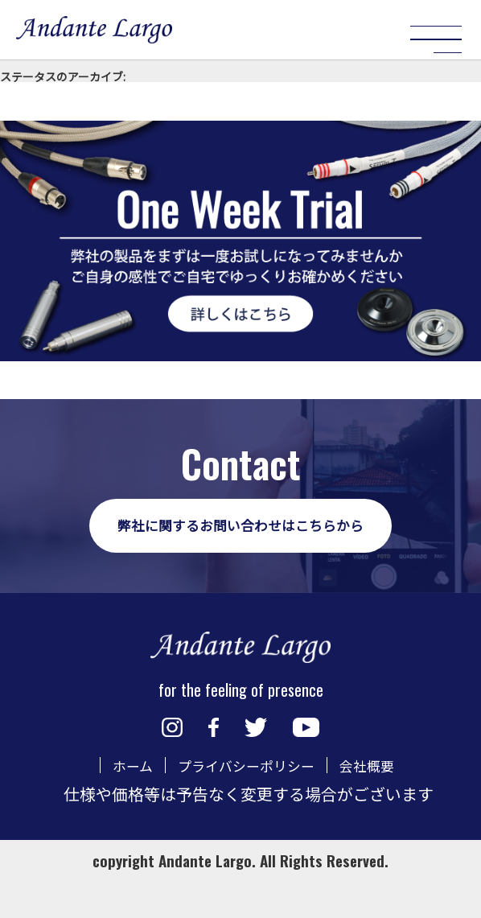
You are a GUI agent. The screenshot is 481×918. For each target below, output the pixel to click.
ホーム (115, 801)
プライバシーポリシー (244, 801)
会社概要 (382, 801)
